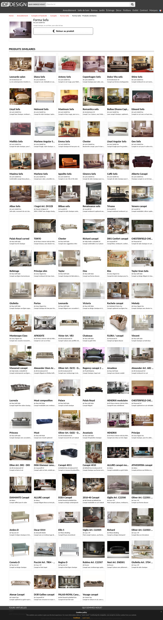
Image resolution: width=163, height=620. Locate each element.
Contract (144, 10)
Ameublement (69, 10)
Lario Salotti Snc (40, 22)
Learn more (86, 618)
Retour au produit (63, 31)
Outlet (135, 10)
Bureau (94, 10)
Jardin (102, 10)
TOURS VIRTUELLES (18, 607)
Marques (153, 10)
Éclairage (110, 10)
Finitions (127, 10)
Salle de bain (83, 10)
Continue (76, 618)
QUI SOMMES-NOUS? (92, 607)
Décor (118, 10)
